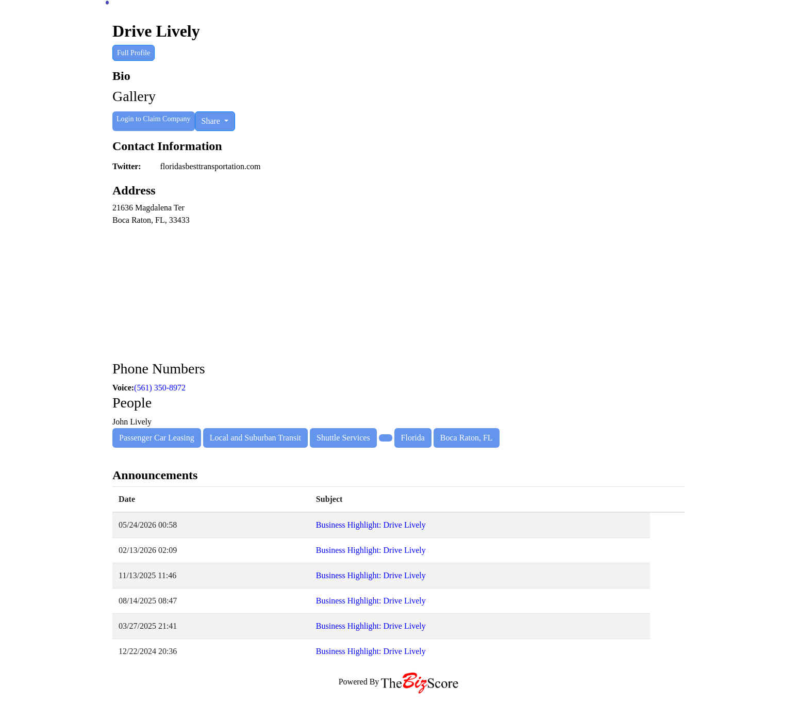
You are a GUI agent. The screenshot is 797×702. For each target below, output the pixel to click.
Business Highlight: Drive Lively (371, 524)
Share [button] (212, 121)
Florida (413, 437)
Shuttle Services (343, 437)
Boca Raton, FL (466, 437)
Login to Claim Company (154, 119)
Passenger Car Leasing (156, 437)
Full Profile (133, 53)
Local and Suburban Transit (255, 437)
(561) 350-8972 (160, 387)
